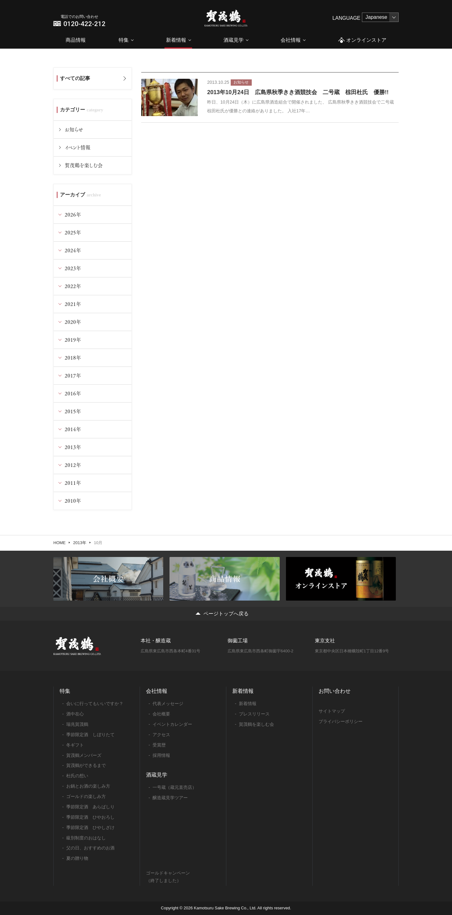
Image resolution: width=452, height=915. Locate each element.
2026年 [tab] (73, 214)
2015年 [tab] (73, 411)
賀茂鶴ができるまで (86, 765)
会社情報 (291, 40)
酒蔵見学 (233, 40)
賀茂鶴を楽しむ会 (84, 165)
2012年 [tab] (73, 465)
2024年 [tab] (73, 250)
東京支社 (325, 640)
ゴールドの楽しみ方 (86, 796)
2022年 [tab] (73, 286)
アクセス (161, 734)
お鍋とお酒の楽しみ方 (88, 786)
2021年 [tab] (73, 304)
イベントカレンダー (172, 724)
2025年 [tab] (73, 232)
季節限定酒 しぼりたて (90, 734)
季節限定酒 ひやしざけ (90, 827)
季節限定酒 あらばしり (90, 806)
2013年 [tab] (73, 447)
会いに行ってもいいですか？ (94, 703)
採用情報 (161, 755)
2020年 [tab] (73, 322)
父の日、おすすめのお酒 (90, 847)
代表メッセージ (168, 703)
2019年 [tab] (73, 339)
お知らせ (74, 129)
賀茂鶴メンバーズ (83, 755)
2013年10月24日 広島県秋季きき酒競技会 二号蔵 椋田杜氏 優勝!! (298, 92)
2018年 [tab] (73, 357)
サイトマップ (332, 711)
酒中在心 (75, 713)
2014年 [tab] (73, 429)
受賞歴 (159, 744)
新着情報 (176, 40)
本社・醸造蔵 (156, 640)
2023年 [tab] (73, 268)
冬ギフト (75, 744)
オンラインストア (362, 40)
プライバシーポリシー (341, 721)
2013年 (79, 542)
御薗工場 (238, 640)
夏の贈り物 (77, 858)
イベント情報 (77, 147)
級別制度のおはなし (86, 837)
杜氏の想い (77, 775)
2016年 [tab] (73, 393)
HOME (59, 542)
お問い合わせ (335, 691)
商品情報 (76, 40)
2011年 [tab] (73, 483)
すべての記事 (75, 78)
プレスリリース (254, 713)
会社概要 (161, 713)
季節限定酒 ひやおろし (90, 817)
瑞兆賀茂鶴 (77, 724)
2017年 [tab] (73, 375)
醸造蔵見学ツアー (170, 797)
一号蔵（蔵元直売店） (174, 787)
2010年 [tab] (73, 500)
